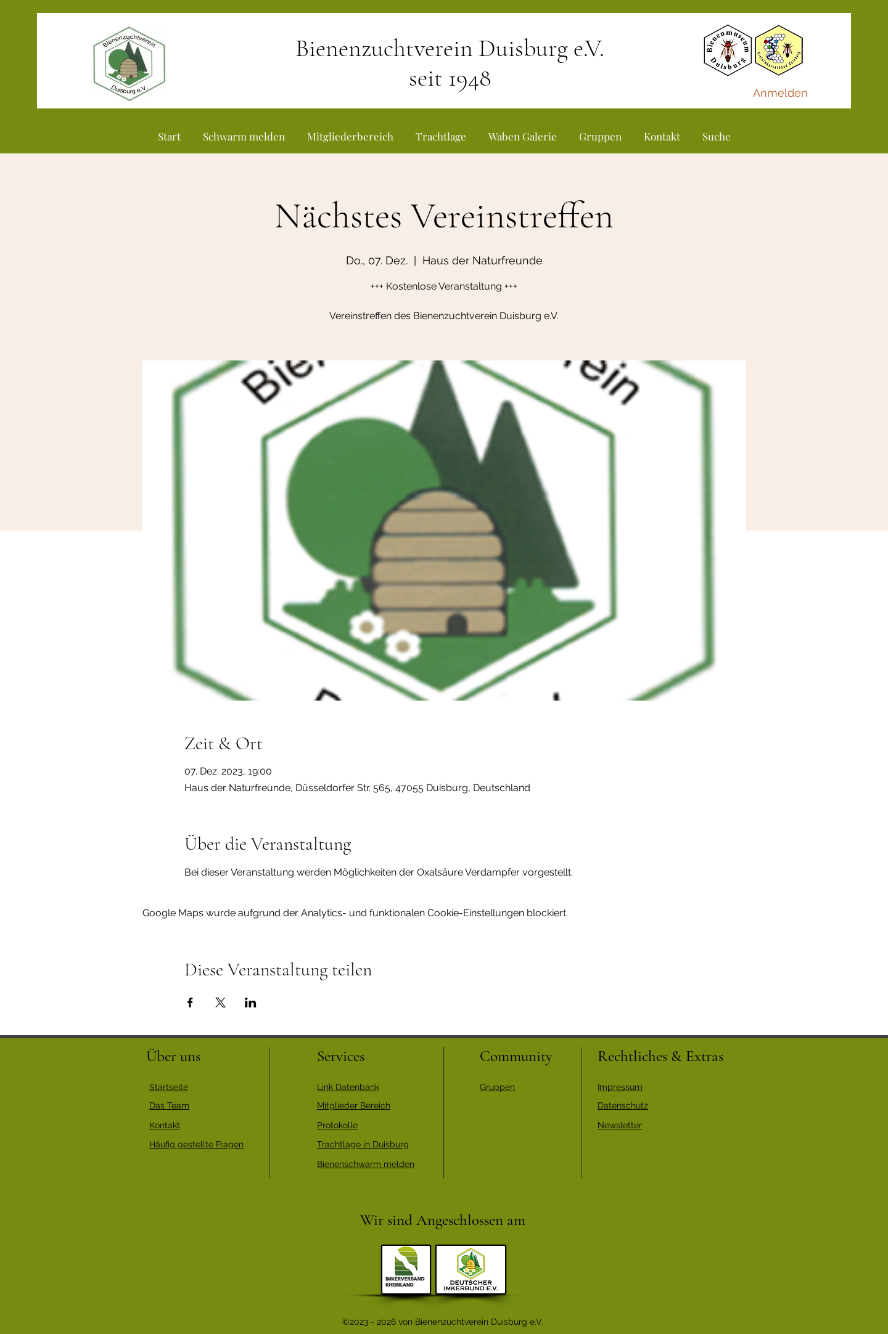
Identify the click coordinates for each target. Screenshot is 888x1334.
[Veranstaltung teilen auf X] (220, 1002)
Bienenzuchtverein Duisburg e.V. (449, 48)
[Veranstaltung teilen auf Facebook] (190, 1002)
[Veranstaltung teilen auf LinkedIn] (251, 1002)
